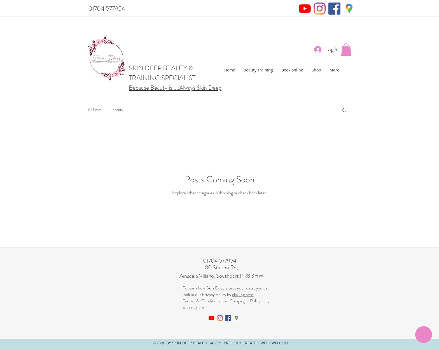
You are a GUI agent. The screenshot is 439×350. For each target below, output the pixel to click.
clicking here (193, 307)
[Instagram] (320, 9)
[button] (346, 49)
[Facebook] (334, 9)
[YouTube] (305, 9)
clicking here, (243, 294)
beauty (118, 109)
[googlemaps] (349, 9)
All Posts (94, 109)
